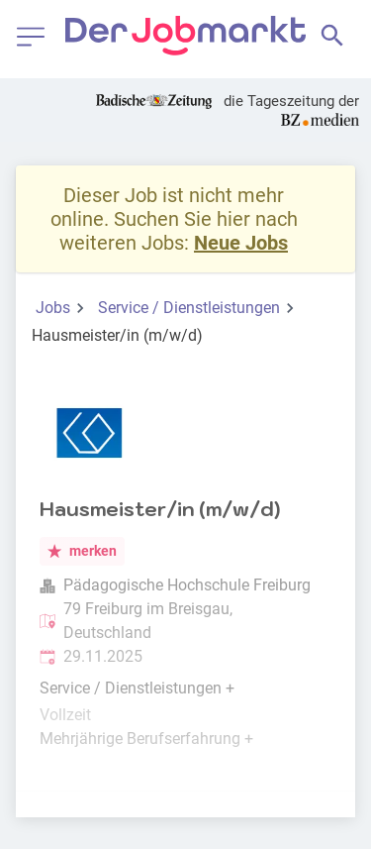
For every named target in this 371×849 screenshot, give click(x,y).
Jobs (53, 307)
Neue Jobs (241, 243)
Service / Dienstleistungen (189, 307)
